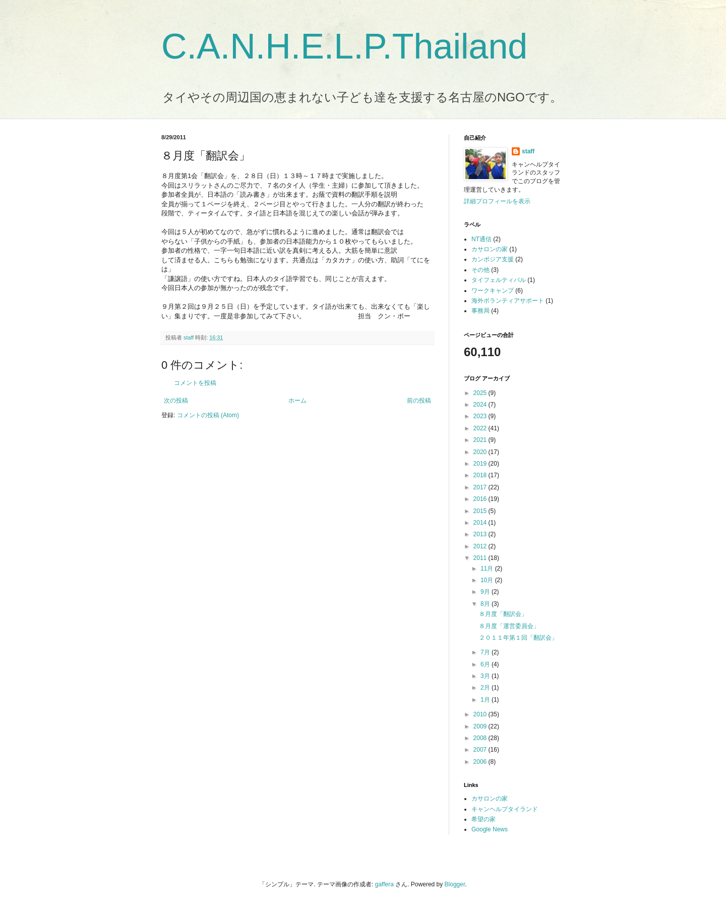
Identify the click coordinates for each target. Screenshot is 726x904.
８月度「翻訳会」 (503, 613)
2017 (481, 487)
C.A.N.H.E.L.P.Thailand (344, 46)
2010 (481, 714)
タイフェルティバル (498, 280)
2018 (481, 475)
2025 (481, 393)
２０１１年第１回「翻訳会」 (518, 637)
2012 (481, 546)
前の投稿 (419, 400)
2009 (481, 726)
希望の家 (483, 819)
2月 (486, 687)
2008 (481, 738)
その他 (480, 269)
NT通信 (481, 239)
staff (528, 151)
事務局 (480, 310)
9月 (486, 591)
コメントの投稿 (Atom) (208, 415)
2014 (481, 522)
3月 (486, 676)
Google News (489, 829)
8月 (486, 603)
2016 (481, 498)
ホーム (297, 400)
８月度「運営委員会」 (509, 626)
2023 (481, 416)
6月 (486, 664)
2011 (481, 557)
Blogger (455, 884)
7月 (486, 652)
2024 (481, 404)
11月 (487, 568)
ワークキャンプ (492, 290)
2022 (481, 428)
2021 (481, 439)
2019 (481, 463)
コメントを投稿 (195, 382)
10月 (487, 580)
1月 (486, 699)
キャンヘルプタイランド (504, 809)
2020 (481, 452)
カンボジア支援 (492, 259)
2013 (481, 534)
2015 (481, 511)
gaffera (384, 884)
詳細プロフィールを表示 (497, 201)
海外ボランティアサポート (507, 300)
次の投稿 (176, 400)
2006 (481, 761)
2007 (481, 749)
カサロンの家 (489, 249)
